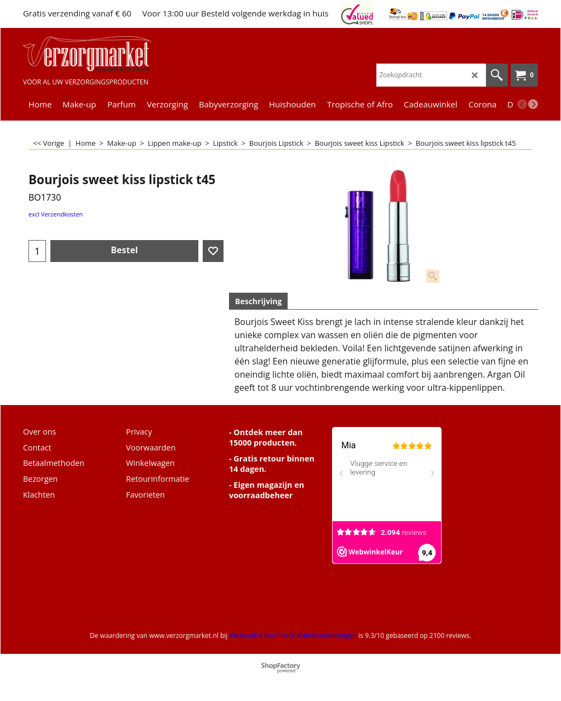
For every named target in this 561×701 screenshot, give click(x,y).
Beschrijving (258, 301)
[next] (533, 104)
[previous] (522, 104)
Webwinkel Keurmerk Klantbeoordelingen (293, 635)
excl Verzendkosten (55, 214)
